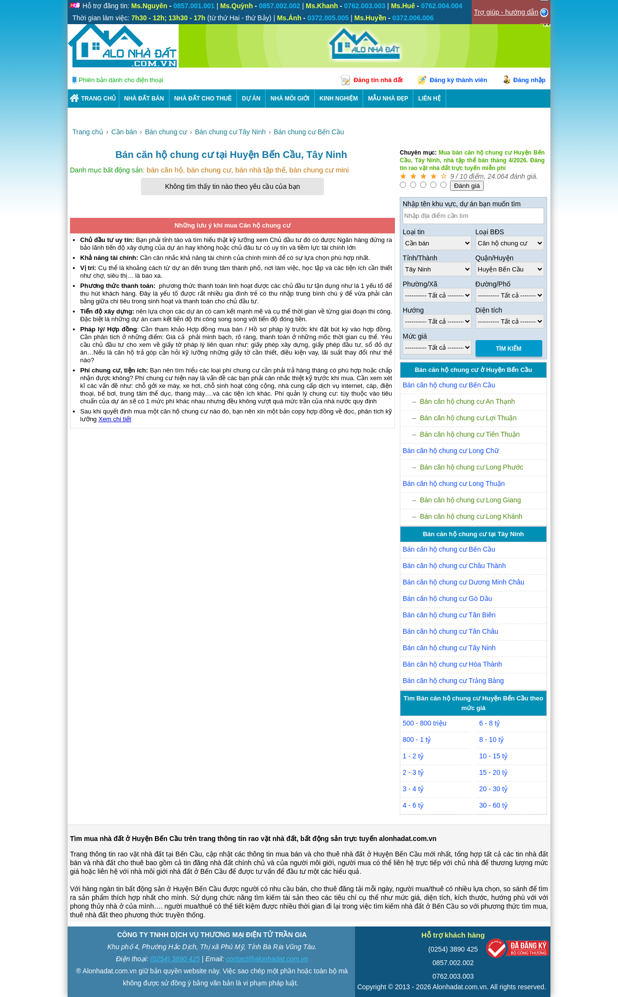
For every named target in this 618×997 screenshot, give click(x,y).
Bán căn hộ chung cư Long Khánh (471, 516)
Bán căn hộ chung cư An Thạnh (467, 401)
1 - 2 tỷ (413, 756)
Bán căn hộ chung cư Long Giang (470, 500)
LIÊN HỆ (429, 98)
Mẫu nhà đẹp (388, 98)
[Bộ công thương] (517, 950)
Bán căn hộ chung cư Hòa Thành (452, 664)
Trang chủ (98, 98)
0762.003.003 (453, 976)
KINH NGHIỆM (339, 98)
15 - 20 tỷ (493, 772)
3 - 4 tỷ (413, 789)
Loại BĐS (490, 232)
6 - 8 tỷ (489, 723)
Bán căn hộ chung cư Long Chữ (451, 451)
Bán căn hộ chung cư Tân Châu (450, 631)
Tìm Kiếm (508, 348)
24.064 (498, 176)
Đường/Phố (493, 284)
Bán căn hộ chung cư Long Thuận (454, 483)
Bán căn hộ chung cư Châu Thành (454, 566)
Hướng (413, 310)
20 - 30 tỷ (493, 789)
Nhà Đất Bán (144, 98)
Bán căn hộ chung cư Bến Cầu (449, 385)
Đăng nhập (529, 80)
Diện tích (489, 310)
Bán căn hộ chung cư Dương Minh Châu (463, 582)
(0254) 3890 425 (175, 959)
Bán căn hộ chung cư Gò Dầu (447, 598)
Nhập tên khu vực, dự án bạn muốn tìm (461, 204)
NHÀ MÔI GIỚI (289, 98)
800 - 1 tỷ (417, 739)
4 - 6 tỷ (413, 805)
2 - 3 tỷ (413, 772)
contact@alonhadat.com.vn (267, 959)
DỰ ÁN (251, 98)
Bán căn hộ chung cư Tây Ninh (449, 648)
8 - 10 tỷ (491, 739)
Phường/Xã (420, 284)
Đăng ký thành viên (458, 80)
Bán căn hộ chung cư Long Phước (471, 467)
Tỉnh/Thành (420, 258)
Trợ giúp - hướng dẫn (506, 12)
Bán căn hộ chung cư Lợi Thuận (468, 418)
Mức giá (415, 336)
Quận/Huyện (495, 258)
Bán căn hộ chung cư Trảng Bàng (453, 680)
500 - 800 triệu (425, 723)
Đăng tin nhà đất (378, 80)
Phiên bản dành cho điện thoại (121, 80)
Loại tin (413, 232)
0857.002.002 (453, 963)
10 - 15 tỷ (493, 756)
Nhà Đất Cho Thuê (203, 98)
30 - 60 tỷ (493, 805)
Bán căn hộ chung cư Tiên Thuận (470, 434)
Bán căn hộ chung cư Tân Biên (449, 615)
